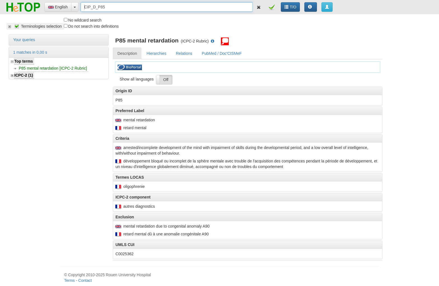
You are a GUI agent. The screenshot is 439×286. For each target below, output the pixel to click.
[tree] (35, 26)
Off (165, 79)
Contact (85, 280)
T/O (290, 7)
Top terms (23, 61)
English (58, 7)
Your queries (24, 39)
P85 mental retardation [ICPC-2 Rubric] (53, 68)
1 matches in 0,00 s (30, 52)
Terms (69, 280)
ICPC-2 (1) (23, 75)
